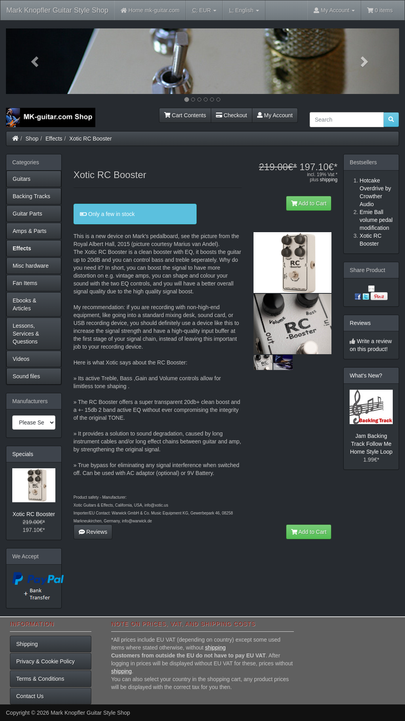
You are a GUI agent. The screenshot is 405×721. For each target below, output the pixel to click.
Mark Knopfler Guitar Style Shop (57, 10)
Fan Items (25, 283)
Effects (53, 138)
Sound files (26, 376)
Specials (22, 454)
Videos (21, 359)
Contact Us (30, 696)
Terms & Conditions (40, 679)
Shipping (27, 644)
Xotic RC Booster (90, 138)
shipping (329, 179)
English (244, 10)
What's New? (366, 375)
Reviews (93, 532)
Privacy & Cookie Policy (45, 661)
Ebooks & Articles (24, 304)
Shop (32, 138)
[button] (35, 61)
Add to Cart (309, 203)
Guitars (21, 179)
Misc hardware (31, 266)
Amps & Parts (30, 231)
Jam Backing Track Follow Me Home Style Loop (371, 444)
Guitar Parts (27, 213)
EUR (204, 10)
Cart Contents (185, 115)
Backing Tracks (31, 196)
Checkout (231, 115)
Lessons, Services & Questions (26, 334)
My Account (275, 115)
